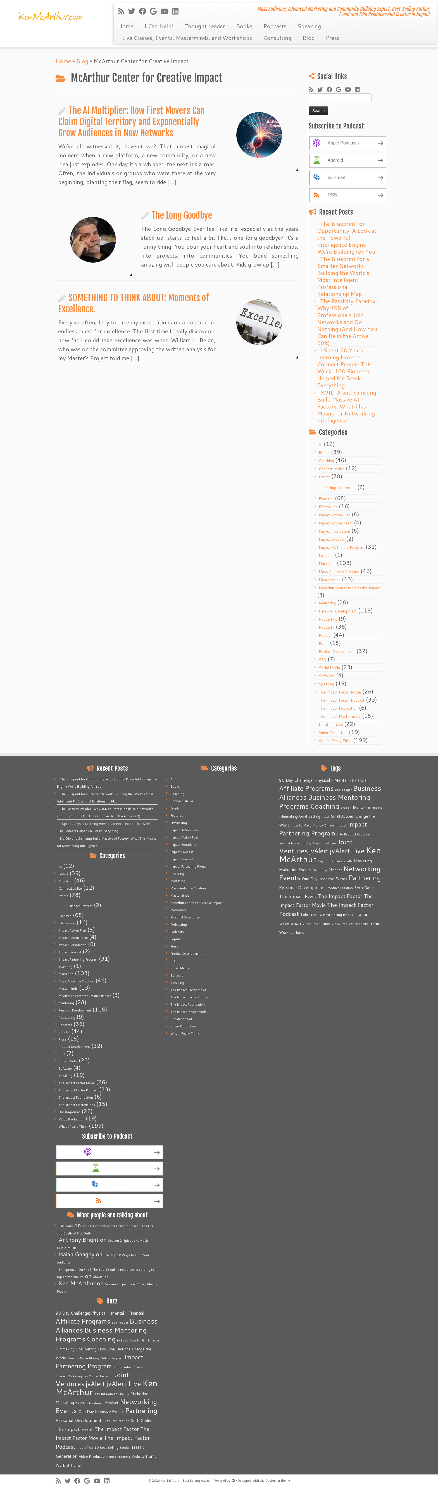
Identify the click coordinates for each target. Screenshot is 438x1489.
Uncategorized (331, 724)
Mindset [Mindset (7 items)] (111, 1402)
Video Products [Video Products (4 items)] (119, 1456)
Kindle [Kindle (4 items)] (124, 1394)
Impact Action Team (336, 523)
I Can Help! (158, 26)
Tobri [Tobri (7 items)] (81, 1447)
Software (327, 675)
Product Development (337, 651)
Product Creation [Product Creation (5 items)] (116, 1420)
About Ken (100, 1277)
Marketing (327, 563)
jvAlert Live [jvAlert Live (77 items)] (123, 1383)
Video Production (333, 732)
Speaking (309, 26)
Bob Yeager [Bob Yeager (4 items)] (119, 1322)
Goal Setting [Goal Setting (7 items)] (86, 1349)
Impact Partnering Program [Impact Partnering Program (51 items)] (100, 1361)
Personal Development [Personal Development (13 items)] (79, 1420)
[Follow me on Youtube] (166, 11)
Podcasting (328, 619)
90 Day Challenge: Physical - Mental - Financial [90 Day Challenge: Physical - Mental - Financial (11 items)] (100, 1313)
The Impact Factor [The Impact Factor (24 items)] (116, 1429)
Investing (326, 555)
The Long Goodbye (181, 215)
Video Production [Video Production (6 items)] (93, 1456)
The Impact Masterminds (340, 716)
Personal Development (338, 611)
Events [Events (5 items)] (134, 1340)
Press (332, 38)
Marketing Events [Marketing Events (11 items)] (72, 1402)
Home (125, 26)
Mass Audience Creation (339, 571)
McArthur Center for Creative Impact (349, 587)
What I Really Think (335, 740)
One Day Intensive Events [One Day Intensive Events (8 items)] (101, 1411)
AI (320, 444)
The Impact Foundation (338, 708)
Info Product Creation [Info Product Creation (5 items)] (130, 1367)
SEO (322, 659)
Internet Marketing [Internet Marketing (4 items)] (69, 1376)
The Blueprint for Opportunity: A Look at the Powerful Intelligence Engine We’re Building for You (347, 237)
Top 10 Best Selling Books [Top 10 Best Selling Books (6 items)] (108, 1447)
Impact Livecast (343, 487)
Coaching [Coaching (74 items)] (101, 1339)
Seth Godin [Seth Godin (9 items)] (141, 1420)
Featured (326, 498)
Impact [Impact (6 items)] (117, 1357)
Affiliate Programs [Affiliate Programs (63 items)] (83, 1321)
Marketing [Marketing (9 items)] (139, 1394)
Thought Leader (204, 26)
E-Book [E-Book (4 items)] (122, 1340)
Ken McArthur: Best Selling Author (186, 1480)
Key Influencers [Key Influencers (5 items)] (106, 1393)
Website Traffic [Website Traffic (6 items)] (144, 1456)
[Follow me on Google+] (155, 11)
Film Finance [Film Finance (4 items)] (150, 1340)
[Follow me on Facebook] (144, 11)
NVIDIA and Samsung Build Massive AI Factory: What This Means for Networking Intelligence (346, 406)
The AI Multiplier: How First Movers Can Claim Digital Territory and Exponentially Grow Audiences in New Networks (131, 122)
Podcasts (274, 26)
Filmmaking (328, 506)
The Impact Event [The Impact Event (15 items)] (74, 1429)
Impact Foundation (334, 531)
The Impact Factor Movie (340, 692)
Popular (325, 635)
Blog (309, 38)
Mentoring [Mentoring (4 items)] (96, 1403)
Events (324, 476)
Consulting (277, 38)
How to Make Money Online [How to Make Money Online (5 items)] (89, 1358)
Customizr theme (277, 1480)
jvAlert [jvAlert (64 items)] (95, 1383)
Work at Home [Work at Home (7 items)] (68, 1465)
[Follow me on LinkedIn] (177, 11)
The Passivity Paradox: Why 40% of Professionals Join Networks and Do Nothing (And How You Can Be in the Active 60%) (347, 322)
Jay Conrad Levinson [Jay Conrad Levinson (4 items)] (97, 1376)
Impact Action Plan (334, 514)
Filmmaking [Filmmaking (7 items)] (65, 1349)
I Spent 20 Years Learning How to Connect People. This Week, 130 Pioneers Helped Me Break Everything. (344, 367)
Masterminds (330, 579)
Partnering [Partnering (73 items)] (141, 1410)
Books (244, 26)
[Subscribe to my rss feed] (123, 11)
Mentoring (327, 602)
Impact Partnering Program (341, 547)
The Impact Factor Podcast (342, 700)
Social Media (329, 667)
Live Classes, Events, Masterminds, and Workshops (187, 38)
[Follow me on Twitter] (133, 11)
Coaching (326, 460)
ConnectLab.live (331, 468)
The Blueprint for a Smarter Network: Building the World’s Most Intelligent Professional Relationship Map (343, 276)
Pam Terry (66, 1226)
